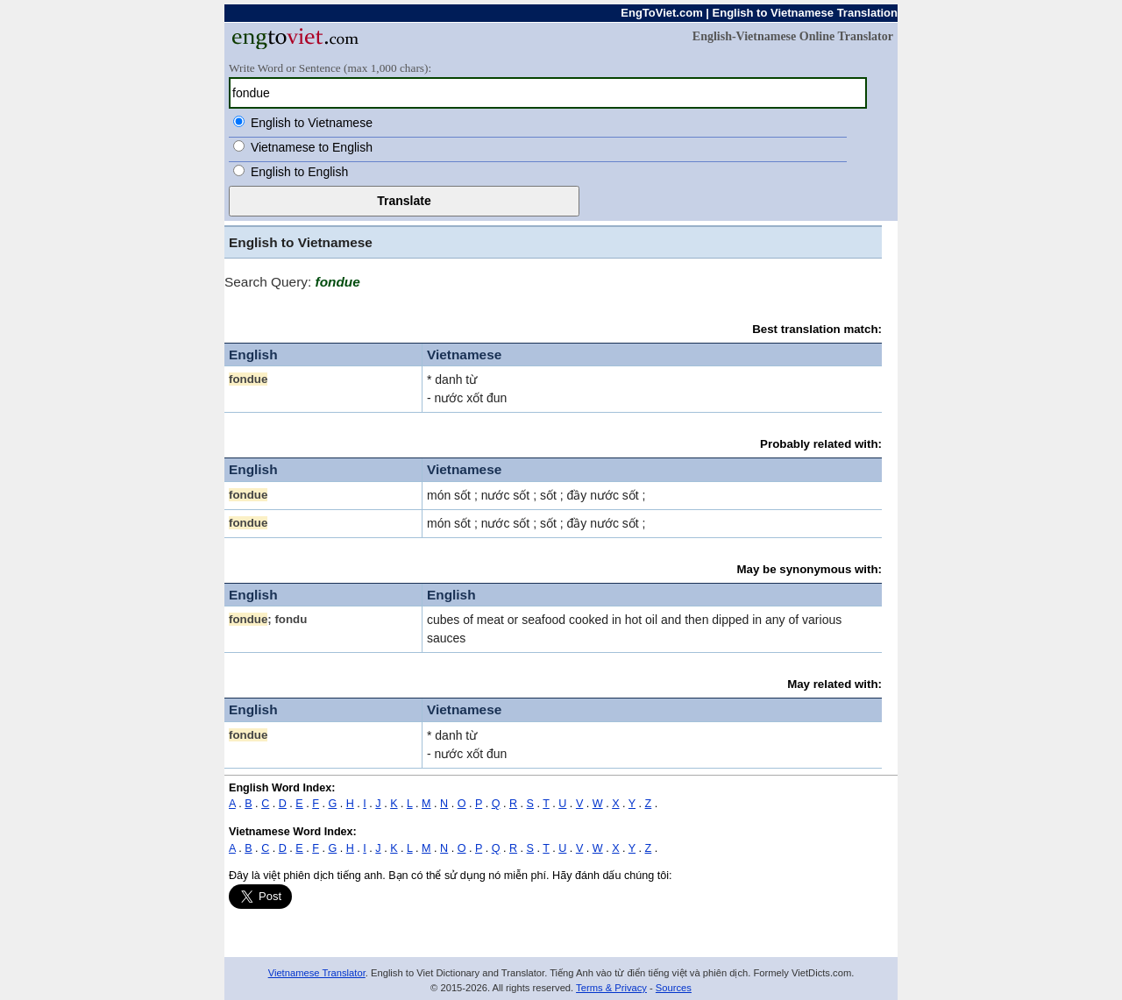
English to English (299, 172)
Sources (674, 987)
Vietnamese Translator (317, 973)
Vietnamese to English (312, 147)
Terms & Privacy (611, 987)
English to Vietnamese (312, 123)
